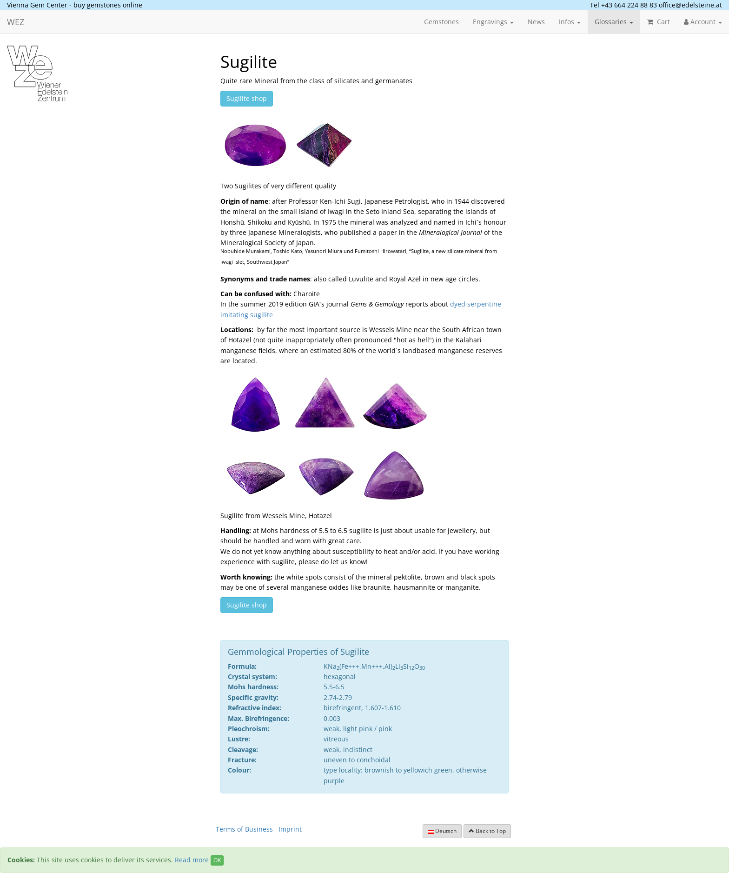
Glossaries (614, 21)
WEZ (15, 21)
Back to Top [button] (487, 831)
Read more (192, 859)
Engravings (493, 21)
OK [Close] (217, 860)
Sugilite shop (246, 98)
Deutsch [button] (442, 831)
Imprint (290, 829)
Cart (658, 21)
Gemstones (441, 21)
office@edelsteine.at (690, 4)
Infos (570, 21)
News (536, 21)
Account (703, 21)
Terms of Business (244, 829)
